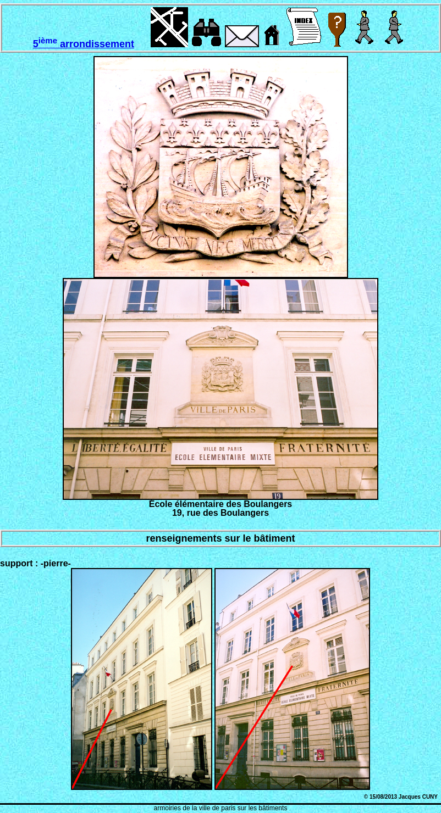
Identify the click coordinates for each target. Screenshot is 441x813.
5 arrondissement (83, 43)
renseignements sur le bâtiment (220, 538)
